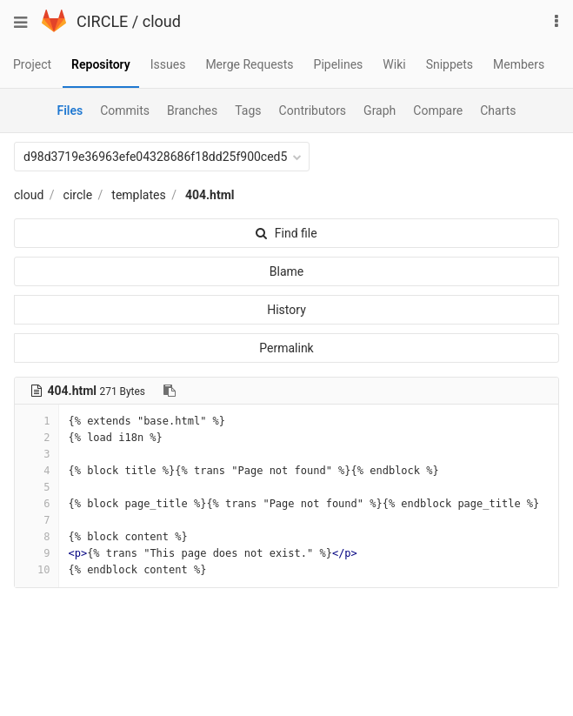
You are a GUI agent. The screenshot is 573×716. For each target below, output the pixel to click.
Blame (286, 271)
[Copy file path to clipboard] (169, 390)
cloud (162, 21)
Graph (379, 110)
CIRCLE (102, 21)
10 (36, 570)
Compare (438, 110)
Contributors (313, 110)
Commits (125, 110)
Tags (248, 110)
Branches (192, 110)
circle (78, 195)
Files (70, 110)
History (286, 310)
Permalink (286, 348)
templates (138, 195)
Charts (498, 110)
